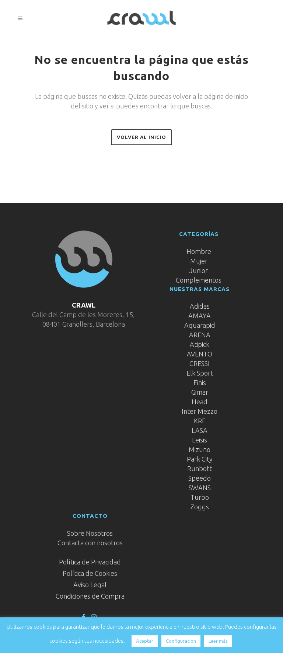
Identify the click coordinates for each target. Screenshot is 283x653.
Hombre (198, 251)
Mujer (198, 261)
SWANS (200, 487)
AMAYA (199, 315)
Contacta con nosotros (90, 542)
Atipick (199, 344)
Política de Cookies (90, 573)
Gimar (199, 392)
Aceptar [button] (144, 640)
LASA (199, 430)
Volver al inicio (141, 137)
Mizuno (199, 449)
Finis (199, 382)
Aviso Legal (89, 584)
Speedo (199, 478)
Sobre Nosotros (90, 533)
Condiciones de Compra (90, 596)
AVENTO (199, 354)
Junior (198, 270)
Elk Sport (199, 373)
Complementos (198, 280)
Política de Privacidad (90, 562)
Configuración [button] (181, 640)
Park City (200, 459)
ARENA (199, 334)
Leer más (218, 640)
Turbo (200, 497)
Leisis (199, 440)
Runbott (199, 468)
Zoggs (199, 506)
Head (199, 401)
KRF (200, 420)
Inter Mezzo (199, 411)
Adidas (200, 306)
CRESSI (199, 363)
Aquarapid (199, 325)
